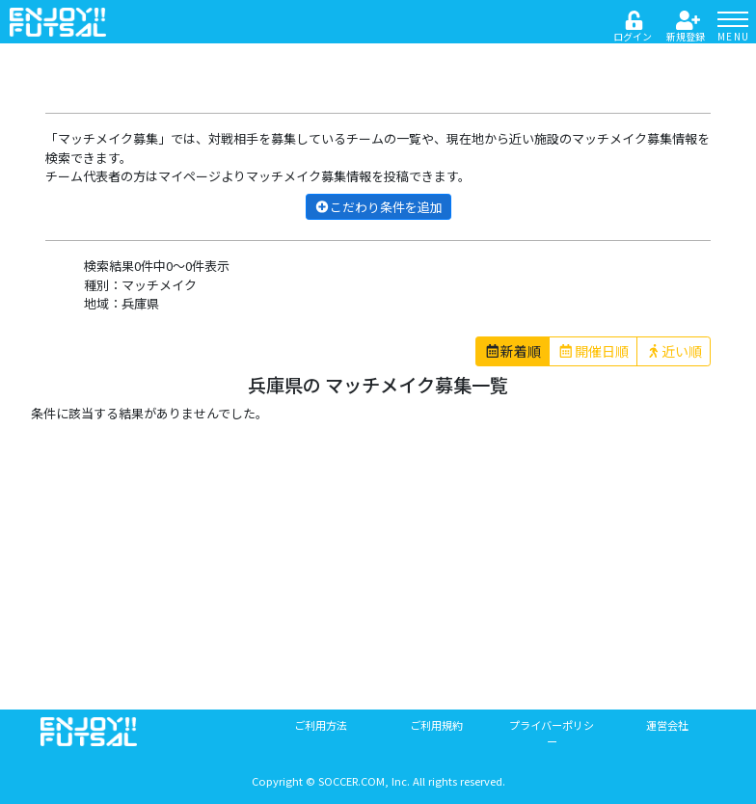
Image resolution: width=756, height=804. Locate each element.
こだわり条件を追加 (378, 207)
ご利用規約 (436, 725)
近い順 (674, 351)
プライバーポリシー (551, 733)
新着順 (513, 351)
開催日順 (593, 351)
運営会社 (667, 725)
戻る (67, 64)
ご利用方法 (320, 725)
